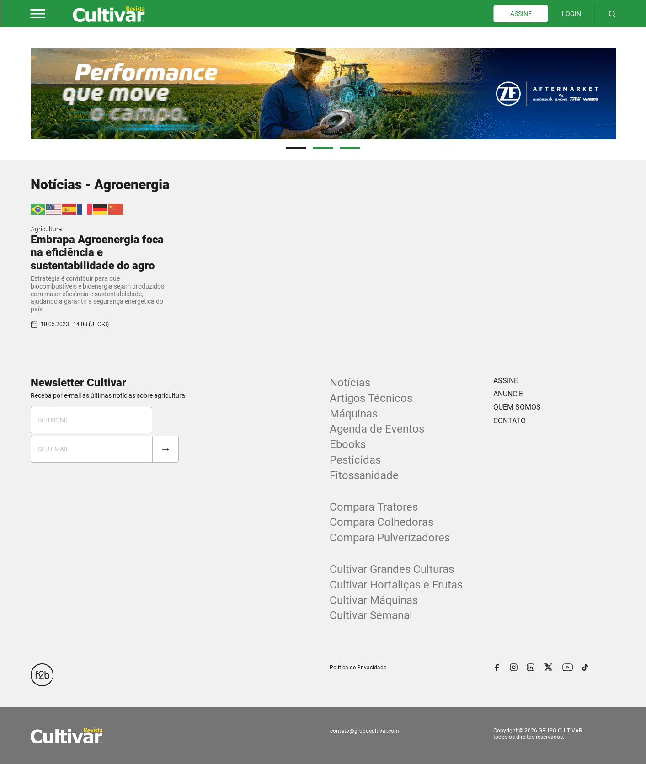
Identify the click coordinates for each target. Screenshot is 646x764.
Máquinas (354, 413)
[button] (38, 14)
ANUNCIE (508, 394)
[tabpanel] (323, 93)
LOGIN (571, 13)
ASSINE (521, 13)
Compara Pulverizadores (390, 537)
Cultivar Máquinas (374, 600)
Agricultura (46, 229)
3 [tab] (350, 148)
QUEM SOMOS (517, 407)
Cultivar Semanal (371, 615)
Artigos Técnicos (371, 398)
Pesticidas (355, 460)
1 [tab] (296, 148)
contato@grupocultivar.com (364, 731)
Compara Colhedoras (381, 522)
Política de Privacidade (358, 667)
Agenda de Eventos (377, 428)
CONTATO (509, 421)
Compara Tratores (374, 507)
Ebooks (348, 444)
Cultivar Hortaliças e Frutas (396, 584)
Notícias (350, 382)
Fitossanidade (364, 475)
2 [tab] (323, 148)
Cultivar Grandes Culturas (392, 569)
